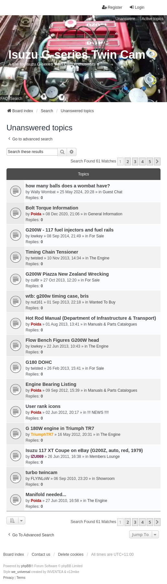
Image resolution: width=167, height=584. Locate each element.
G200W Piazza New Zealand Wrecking (67, 274)
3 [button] (135, 161)
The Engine (99, 258)
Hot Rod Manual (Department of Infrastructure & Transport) (91, 318)
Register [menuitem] (112, 7)
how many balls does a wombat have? (68, 185)
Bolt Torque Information (52, 207)
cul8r (35, 280)
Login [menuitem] (136, 7)
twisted (37, 258)
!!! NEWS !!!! (98, 412)
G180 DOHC (39, 362)
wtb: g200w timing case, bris (57, 296)
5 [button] (150, 161)
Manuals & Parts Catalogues (112, 324)
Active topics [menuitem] (152, 19)
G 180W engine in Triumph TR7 (60, 428)
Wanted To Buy (102, 302)
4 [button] (142, 161)
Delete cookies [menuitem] (71, 554)
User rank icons (43, 406)
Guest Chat (112, 192)
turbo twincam (41, 472)
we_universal (20, 572)
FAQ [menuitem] (4, 98)
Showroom (105, 478)
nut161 (37, 302)
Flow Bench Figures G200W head (62, 340)
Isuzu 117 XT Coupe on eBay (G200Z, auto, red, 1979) (84, 450)
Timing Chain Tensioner (52, 252)
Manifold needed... (46, 494)
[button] (157, 161)
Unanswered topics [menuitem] (128, 19)
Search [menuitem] (16, 98)
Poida (36, 214)
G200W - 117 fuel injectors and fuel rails (70, 229)
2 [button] (128, 161)
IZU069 (37, 456)
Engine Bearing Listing (51, 384)
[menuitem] (8, 578)
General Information (105, 214)
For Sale (96, 236)
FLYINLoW (40, 478)
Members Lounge (105, 456)
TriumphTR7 (42, 434)
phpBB (26, 566)
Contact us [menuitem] (41, 554)
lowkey (37, 236)
